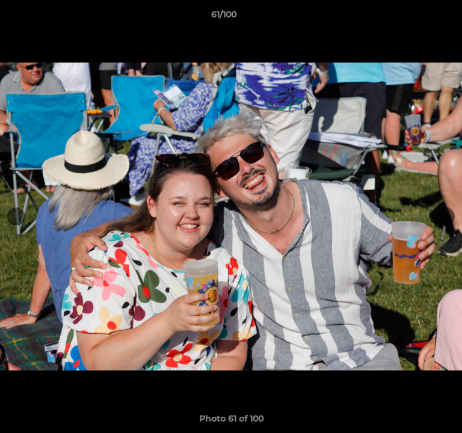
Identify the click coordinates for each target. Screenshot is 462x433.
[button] (418, 17)
